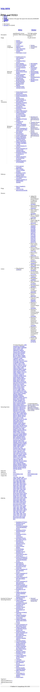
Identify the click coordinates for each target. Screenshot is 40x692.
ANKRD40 (23, 347)
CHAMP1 (23, 370)
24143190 (33, 240)
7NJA (14, 513)
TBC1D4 (23, 448)
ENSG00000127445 (18, 474)
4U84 (21, 499)
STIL (18, 447)
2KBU (20, 480)
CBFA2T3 (15, 359)
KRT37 (22, 404)
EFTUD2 (20, 382)
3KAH (25, 493)
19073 (29, 472)
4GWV (22, 497)
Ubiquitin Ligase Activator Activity (20, 87)
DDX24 (19, 378)
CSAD (22, 373)
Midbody (18, 47)
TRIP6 (23, 455)
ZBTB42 (20, 465)
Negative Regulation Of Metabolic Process (21, 628)
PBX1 (17, 425)
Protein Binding (20, 63)
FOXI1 (18, 386)
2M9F (14, 482)
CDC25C (20, 365)
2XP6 (14, 486)
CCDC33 (20, 361)
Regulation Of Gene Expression (21, 108)
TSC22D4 (23, 457)
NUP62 (19, 424)
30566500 (33, 300)
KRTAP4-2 (22, 409)
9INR (23, 517)
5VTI (14, 503)
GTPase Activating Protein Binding (20, 75)
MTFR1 (19, 416)
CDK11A (19, 366)
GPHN (25, 392)
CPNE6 (19, 373)
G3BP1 (19, 389)
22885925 (33, 301)
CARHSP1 (15, 358)
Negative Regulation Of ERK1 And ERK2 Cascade (21, 143)
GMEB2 (19, 390)
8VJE (14, 517)
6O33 (14, 504)
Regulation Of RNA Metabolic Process (21, 530)
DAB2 (14, 377)
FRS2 (22, 388)
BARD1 (23, 353)
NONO (19, 423)
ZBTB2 (24, 463)
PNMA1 (15, 430)
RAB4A (23, 432)
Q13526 (15, 475)
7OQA (14, 515)
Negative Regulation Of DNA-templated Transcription (21, 616)
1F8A (14, 477)
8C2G (14, 516)
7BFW (21, 508)
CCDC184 (15, 361)
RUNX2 (24, 438)
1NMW (18, 478)
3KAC (23, 492)
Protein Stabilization (21, 136)
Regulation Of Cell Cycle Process (20, 653)
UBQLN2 (15, 459)
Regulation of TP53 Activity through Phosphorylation (21, 174)
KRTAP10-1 (24, 405)
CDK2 (18, 367)
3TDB (24, 496)
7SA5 (18, 515)
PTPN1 (15, 432)
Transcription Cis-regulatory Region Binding (20, 674)
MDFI (21, 413)
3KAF (18, 493)
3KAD (14, 493)
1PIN (22, 478)
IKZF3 (18, 398)
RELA (24, 435)
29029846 (33, 340)
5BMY (17, 501)
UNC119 (20, 461)
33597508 (33, 217)
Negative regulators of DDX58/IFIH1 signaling (21, 181)
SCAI (14, 439)
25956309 (33, 236)
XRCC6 (15, 463)
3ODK (24, 494)
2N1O (23, 482)
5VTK (20, 503)
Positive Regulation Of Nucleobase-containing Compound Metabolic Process (21, 559)
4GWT (18, 497)
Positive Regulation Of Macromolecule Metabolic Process (21, 583)
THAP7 (15, 451)
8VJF (17, 517)
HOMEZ (20, 397)
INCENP (22, 398)
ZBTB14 (19, 463)
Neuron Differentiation (21, 110)
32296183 (6, 20)
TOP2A (18, 452)
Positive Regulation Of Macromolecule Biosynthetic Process (21, 634)
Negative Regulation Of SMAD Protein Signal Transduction (21, 139)
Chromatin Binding (33, 65)
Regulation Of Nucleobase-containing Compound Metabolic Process (21, 526)
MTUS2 (24, 416)
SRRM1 (15, 444)
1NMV (14, 478)
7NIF (14, 512)
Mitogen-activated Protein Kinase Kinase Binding (21, 72)
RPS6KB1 (18, 438)
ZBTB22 (15, 465)
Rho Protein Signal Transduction (20, 106)
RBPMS (21, 435)
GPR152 (15, 393)
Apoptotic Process (35, 122)
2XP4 (21, 485)
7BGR (18, 509)
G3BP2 (23, 389)
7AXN (24, 505)
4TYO (17, 499)
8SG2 (20, 516)
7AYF (14, 507)
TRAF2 (25, 454)
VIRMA (25, 461)
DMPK (15, 381)
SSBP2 (14, 446)
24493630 (33, 246)
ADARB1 (22, 346)
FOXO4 (15, 388)
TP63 (14, 454)
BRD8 (23, 355)
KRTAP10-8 (22, 408)
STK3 (21, 447)
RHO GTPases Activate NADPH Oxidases (20, 170)
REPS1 (15, 436)
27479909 (33, 283)
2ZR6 (14, 490)
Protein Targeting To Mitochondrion (21, 100)
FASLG (18, 385)
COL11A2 (23, 372)
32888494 (33, 277)
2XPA (14, 488)
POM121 (32, 409)
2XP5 (24, 485)
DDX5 (14, 380)
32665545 (33, 208)
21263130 (33, 232)
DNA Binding (34, 63)
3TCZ (21, 496)
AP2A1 (15, 349)
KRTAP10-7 (16, 408)
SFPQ (19, 440)
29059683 (33, 231)
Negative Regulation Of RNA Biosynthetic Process (21, 620)
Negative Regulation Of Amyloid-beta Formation (21, 158)
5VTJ (17, 503)
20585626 (33, 227)
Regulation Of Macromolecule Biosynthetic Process (21, 564)
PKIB (25, 425)
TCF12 (14, 450)
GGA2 (14, 390)
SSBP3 (18, 446)
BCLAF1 (15, 355)
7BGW (25, 509)
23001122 (33, 255)
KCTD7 (15, 401)
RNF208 (19, 436)
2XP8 (20, 486)
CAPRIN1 (23, 357)
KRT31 (15, 404)
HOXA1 (25, 397)
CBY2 (22, 359)
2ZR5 (24, 489)
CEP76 (18, 370)
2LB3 (14, 481)
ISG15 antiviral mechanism (20, 166)
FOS (25, 385)
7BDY (18, 508)
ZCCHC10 (19, 466)
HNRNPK (21, 396)
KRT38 (15, 405)
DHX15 (22, 380)
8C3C (17, 516)
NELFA (22, 420)
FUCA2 (15, 389)
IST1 (29, 406)
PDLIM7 (22, 425)
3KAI (14, 494)
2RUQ (24, 484)
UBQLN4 (20, 459)
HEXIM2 (15, 394)
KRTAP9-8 (30, 407)
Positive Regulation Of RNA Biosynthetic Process (21, 579)
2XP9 (23, 486)
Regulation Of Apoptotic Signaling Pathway (21, 638)
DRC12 (19, 381)
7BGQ (14, 509)
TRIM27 (15, 455)
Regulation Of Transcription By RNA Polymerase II (35, 119)
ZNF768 (15, 469)
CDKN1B (15, 369)
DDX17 (15, 378)
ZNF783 (19, 469)
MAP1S (19, 412)
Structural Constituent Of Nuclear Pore (34, 600)
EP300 (14, 384)
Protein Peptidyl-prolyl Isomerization (21, 92)
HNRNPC (20, 394)
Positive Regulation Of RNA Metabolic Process (21, 571)
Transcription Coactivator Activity (34, 69)
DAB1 (24, 376)
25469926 (18, 269)
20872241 (33, 234)
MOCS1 (15, 416)
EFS (17, 382)
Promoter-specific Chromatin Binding (20, 668)
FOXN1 (23, 386)
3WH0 (14, 497)
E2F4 (14, 382)
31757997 (33, 228)
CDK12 (15, 367)
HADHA (23, 393)
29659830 (33, 266)
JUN (24, 400)
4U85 (24, 499)
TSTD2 (32, 410)
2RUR (14, 485)
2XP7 (17, 486)
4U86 (14, 500)
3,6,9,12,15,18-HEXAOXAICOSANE (21, 189)
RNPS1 (23, 436)
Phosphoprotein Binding (20, 84)
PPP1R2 (24, 430)
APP (22, 349)
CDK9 (22, 367)
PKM (14, 427)
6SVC (20, 504)
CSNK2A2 (21, 374)
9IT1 (14, 519)
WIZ (18, 462)
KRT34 (18, 404)
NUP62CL (35, 407)
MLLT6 (24, 415)
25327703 (33, 238)
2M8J (20, 481)
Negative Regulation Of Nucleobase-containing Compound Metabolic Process (21, 602)
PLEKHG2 (15, 428)
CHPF (14, 372)
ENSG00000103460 (32, 474)
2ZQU (14, 489)
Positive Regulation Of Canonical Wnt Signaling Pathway (21, 150)
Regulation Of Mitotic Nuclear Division (21, 103)
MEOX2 (20, 415)
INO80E (15, 400)
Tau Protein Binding (21, 77)
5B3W (17, 500)
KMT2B (23, 403)
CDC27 (24, 365)
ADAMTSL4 (16, 346)
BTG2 (14, 357)
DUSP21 (30, 405)
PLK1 (20, 428)
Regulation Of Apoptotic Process (35, 124)
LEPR (23, 411)
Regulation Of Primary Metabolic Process (21, 522)
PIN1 (20, 30)
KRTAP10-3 (16, 407)
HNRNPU (15, 397)
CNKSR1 (18, 372)
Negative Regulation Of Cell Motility (21, 161)
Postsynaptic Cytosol (21, 52)
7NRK (17, 513)
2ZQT (24, 488)
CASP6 (20, 358)
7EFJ (14, 511)
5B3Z (14, 501)
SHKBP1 (15, 442)
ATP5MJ (15, 353)
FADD (14, 385)
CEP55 (14, 370)
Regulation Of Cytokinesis (19, 122)
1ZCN (25, 478)
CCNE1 (19, 363)
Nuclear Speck (19, 46)
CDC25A (15, 365)
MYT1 (18, 417)
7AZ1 (17, 507)
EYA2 (18, 384)
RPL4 (14, 438)
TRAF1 (21, 454)
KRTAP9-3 (33, 406)
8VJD (23, 516)
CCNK (23, 363)
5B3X (21, 500)
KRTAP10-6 (22, 407)
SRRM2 (19, 444)
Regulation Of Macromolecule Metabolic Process (20, 542)
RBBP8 (25, 434)
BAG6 (19, 353)
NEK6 (18, 420)
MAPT (14, 413)
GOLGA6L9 (16, 392)
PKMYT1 (18, 427)
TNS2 (14, 452)
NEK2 (14, 420)
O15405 (30, 475)
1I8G (20, 477)
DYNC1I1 (23, 381)
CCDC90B (21, 362)
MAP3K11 (23, 412)
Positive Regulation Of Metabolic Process (21, 597)
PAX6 (14, 425)
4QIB (25, 497)
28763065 (33, 213)
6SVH (14, 505)
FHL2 (33, 405)
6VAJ (17, 505)
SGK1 (22, 440)
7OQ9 (24, 513)
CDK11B (23, 366)
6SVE (23, 504)
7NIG (17, 512)
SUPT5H (15, 448)
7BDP (24, 507)
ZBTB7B (24, 465)
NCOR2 (25, 419)
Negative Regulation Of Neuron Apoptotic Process (35, 128)
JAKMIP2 (19, 400)
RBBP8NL (15, 435)
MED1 (25, 413)
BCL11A (15, 354)
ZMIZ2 (24, 466)
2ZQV (18, 489)
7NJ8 (23, 512)
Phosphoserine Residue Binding (20, 79)
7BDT (14, 508)
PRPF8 (14, 431)
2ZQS (21, 488)
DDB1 (22, 377)
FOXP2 (19, 388)
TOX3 (33, 30)
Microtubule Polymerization (20, 133)
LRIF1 (14, 412)
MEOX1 (15, 415)
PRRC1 (18, 431)
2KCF (23, 480)
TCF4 (18, 450)
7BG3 (24, 508)
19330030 (33, 225)
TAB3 (19, 448)
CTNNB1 (20, 376)
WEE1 (14, 462)
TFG (21, 450)
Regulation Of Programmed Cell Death (20, 610)
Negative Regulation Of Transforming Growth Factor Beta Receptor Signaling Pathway (21, 114)
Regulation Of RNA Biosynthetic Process (21, 539)
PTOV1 (23, 431)
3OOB (14, 496)
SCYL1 (18, 439)
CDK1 (14, 366)
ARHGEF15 (16, 350)
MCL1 (18, 413)
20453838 (33, 229)
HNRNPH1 (16, 396)
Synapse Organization (21, 135)
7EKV (20, 511)
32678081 (33, 204)
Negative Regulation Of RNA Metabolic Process (21, 593)
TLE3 (23, 451)
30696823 (33, 263)
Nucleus (18, 40)
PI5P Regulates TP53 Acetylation (21, 177)
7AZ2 (20, 507)
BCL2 (19, 354)
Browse (5, 16)
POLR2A (19, 430)
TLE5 (29, 410)
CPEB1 (15, 373)
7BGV (21, 509)
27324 (29, 470)
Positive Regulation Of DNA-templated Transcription (21, 575)
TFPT (23, 450)
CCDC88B (15, 362)
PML (23, 428)
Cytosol (18, 44)
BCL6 (22, 354)
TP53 (25, 452)
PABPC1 (23, 424)
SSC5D (15, 447)
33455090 (33, 308)
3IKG (14, 492)
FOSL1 (15, 386)
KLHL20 (19, 403)
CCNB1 (15, 363)
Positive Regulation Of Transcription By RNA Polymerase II (21, 130)
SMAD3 (20, 442)
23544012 (33, 261)
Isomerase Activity (20, 66)
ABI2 (25, 345)
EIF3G (25, 382)
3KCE (17, 494)
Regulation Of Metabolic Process (20, 551)
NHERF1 (15, 423)
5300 (14, 470)
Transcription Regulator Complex (21, 651)
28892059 (33, 296)
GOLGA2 (23, 390)
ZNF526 (24, 467)
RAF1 (14, 434)
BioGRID (6, 25)
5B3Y (24, 500)
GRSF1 (19, 393)
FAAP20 (22, 384)
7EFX (17, 511)
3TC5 (18, 496)
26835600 (33, 292)
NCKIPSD (15, 419)
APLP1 (18, 349)
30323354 (33, 223)
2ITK (17, 480)
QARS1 (19, 432)
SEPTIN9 (15, 440)
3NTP (20, 494)
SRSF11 (24, 444)
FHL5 (22, 385)
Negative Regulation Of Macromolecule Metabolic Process (21, 643)
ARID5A (21, 350)
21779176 (33, 342)
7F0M (23, 511)
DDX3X (23, 378)
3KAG (21, 493)
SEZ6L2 (37, 409)
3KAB (20, 492)
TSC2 (19, 457)
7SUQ (21, 515)
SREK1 (25, 443)
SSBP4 (22, 446)
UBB (21, 458)
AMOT (19, 347)
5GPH (21, 501)
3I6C (17, 490)
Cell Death (18, 659)
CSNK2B (15, 376)
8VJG (20, 517)
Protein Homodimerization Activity (35, 77)
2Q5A (14, 484)
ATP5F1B (22, 351)
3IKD (23, 490)
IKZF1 (14, 398)
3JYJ (17, 492)
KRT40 (18, 405)
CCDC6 (25, 361)
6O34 (17, 504)
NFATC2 (21, 421)
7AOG (21, 505)
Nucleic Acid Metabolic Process (20, 630)
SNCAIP (24, 442)
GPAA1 (21, 392)
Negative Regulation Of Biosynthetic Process (21, 657)
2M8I (17, 481)
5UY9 (24, 501)
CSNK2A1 (15, 374)
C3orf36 (18, 357)
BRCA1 (20, 355)
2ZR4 (21, 489)
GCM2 (37, 405)
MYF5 (14, 417)
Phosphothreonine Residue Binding (20, 81)
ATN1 (18, 351)
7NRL (21, 513)
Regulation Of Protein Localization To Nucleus (21, 154)
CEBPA (20, 369)
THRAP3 (19, 451)
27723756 (33, 274)
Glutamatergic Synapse (19, 50)
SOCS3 (21, 443)
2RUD (21, 484)
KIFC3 (14, 403)
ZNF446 (15, 467)
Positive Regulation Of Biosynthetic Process (21, 625)
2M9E (23, 481)
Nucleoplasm (19, 42)
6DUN (24, 503)
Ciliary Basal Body (20, 48)
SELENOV (23, 439)
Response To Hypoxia (21, 94)
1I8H (23, 477)
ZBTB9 (15, 466)
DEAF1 (18, 380)
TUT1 (14, 458)
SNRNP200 (16, 443)
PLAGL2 (23, 427)
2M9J (20, 482)
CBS (19, 359)
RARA (21, 434)
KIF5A (23, 401)
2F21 (14, 480)
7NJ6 (20, 512)
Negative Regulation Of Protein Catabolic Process (21, 126)
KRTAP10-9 (16, 409)
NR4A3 (24, 423)
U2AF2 (18, 458)
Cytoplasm (18, 43)
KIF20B (19, 401)
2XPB (17, 488)
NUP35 (15, 424)
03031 (14, 472)
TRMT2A (15, 457)
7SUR (24, 515)
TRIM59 (20, 455)
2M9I (17, 482)
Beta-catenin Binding (21, 65)
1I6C (17, 477)
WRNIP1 (21, 462)
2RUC (17, 484)
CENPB (24, 369)
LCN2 (20, 411)
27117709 (33, 235)
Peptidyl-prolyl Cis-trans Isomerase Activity (21, 58)
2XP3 (17, 485)
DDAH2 (19, 377)
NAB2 (21, 417)
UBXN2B (15, 461)
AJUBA (15, 347)
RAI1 (17, 434)
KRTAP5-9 (16, 411)
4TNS (14, 499)
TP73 (17, 454)
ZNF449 (19, 467)
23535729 (33, 239)
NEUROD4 (16, 421)
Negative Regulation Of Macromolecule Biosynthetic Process (21, 647)
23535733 (33, 242)
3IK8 (20, 490)
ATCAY (15, 351)
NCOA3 (21, 419)
